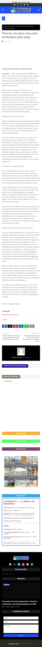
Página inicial (7, 26)
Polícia (13, 26)
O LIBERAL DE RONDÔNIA (26, 644)
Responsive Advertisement (10, 314)
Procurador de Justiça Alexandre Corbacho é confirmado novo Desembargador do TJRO (20, 602)
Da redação (26, 357)
